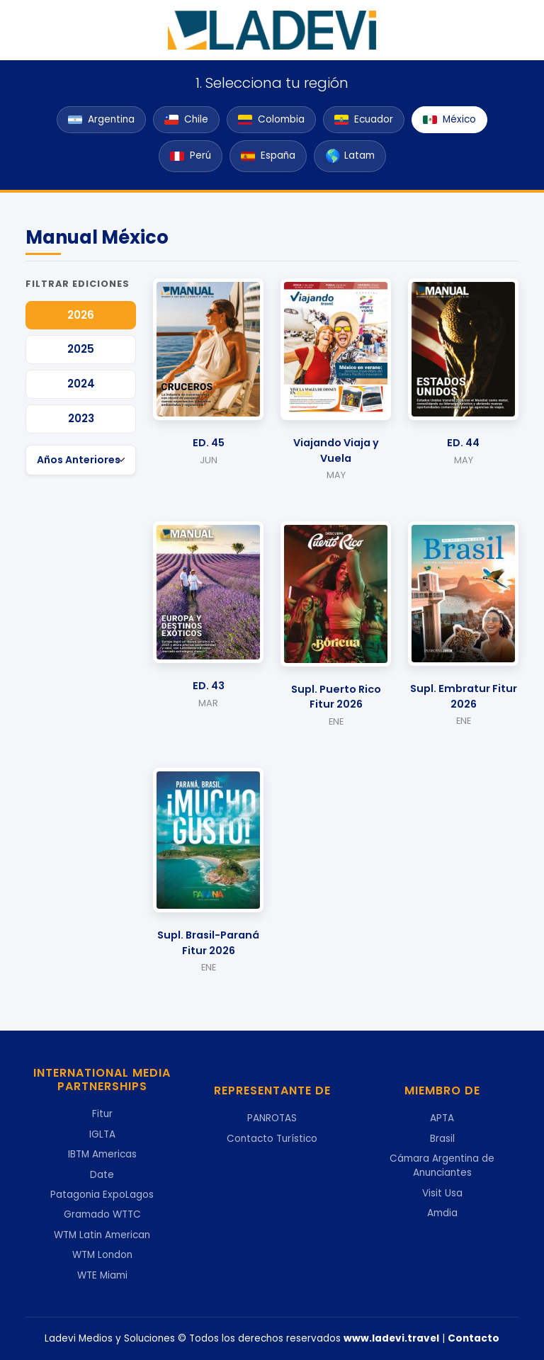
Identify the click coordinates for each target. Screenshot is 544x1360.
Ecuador (363, 119)
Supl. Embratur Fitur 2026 (463, 696)
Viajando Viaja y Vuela (336, 450)
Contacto (473, 1338)
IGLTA (102, 1134)
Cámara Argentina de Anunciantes (442, 1165)
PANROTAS (272, 1118)
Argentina (101, 119)
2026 (80, 314)
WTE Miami (102, 1275)
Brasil (442, 1138)
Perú (190, 155)
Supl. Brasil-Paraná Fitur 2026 (208, 943)
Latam (350, 156)
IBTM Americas (102, 1154)
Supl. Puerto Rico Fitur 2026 (336, 697)
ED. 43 (209, 686)
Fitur (102, 1114)
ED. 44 (463, 443)
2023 (81, 418)
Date (102, 1175)
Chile (186, 119)
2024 (81, 383)
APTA (442, 1118)
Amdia (442, 1213)
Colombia (271, 119)
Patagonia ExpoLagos (102, 1194)
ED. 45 (209, 443)
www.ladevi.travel (391, 1338)
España (268, 155)
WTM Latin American (102, 1235)
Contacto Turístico (272, 1138)
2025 (80, 348)
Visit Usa (442, 1193)
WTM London (102, 1255)
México (449, 119)
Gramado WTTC (102, 1214)
